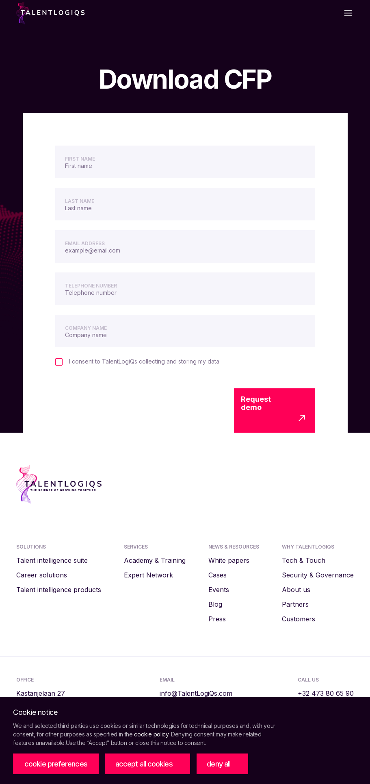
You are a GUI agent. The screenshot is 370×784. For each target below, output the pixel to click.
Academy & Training (155, 560)
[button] (56, 764)
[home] (98, 13)
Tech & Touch (303, 560)
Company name (86, 328)
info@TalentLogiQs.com (196, 693)
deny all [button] (218, 764)
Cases (217, 575)
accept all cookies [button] (144, 764)
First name (80, 159)
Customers (298, 619)
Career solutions (41, 575)
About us (296, 590)
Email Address (85, 243)
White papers (228, 560)
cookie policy (151, 734)
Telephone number (91, 286)
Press (217, 619)
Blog (215, 604)
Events (218, 590)
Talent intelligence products (58, 590)
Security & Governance (318, 575)
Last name (79, 201)
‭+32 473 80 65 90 (326, 693)
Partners (295, 604)
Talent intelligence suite (52, 560)
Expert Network (148, 575)
